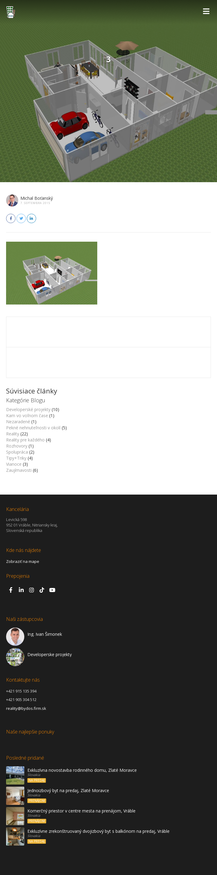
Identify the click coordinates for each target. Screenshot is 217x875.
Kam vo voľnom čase (27, 415)
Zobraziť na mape (22, 561)
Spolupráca (17, 452)
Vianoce (14, 464)
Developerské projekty (28, 409)
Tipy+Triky (16, 458)
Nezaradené (18, 421)
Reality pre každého (25, 440)
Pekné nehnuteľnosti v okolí (33, 428)
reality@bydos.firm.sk (26, 708)
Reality (12, 434)
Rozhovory (16, 446)
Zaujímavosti (19, 470)
